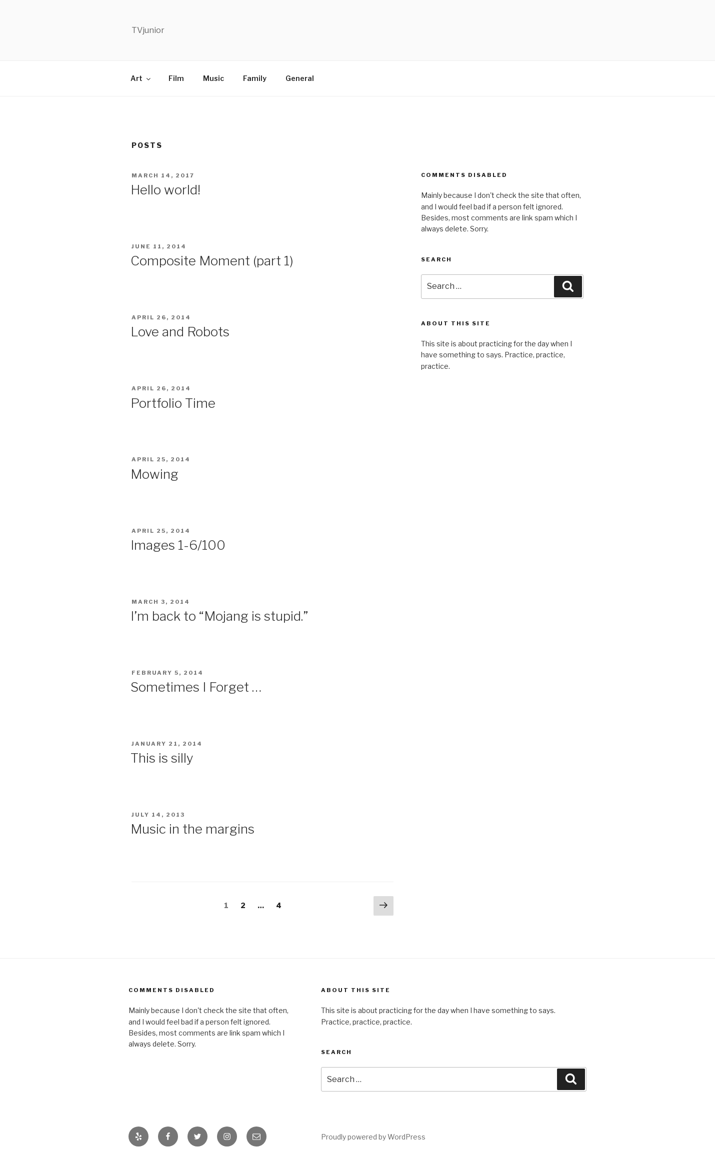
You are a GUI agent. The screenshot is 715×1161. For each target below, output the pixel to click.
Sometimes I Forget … (196, 687)
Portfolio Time (173, 403)
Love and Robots (180, 331)
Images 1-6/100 (178, 545)
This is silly (162, 758)
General (300, 78)
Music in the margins (192, 829)
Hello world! (165, 189)
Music (213, 78)
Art (141, 78)
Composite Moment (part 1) (212, 260)
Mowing (154, 474)
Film (176, 78)
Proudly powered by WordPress (373, 1137)
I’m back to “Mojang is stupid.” (219, 616)
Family (254, 78)
